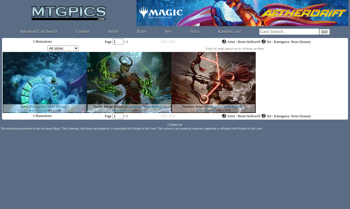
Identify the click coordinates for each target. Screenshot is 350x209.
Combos (83, 31)
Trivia (195, 31)
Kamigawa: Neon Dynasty (48, 107)
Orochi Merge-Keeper (108, 107)
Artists (113, 31)
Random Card (229, 31)
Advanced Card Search (39, 31)
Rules (142, 31)
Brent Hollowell (38, 110)
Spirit (24, 107)
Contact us (175, 124)
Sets (168, 31)
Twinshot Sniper (193, 107)
